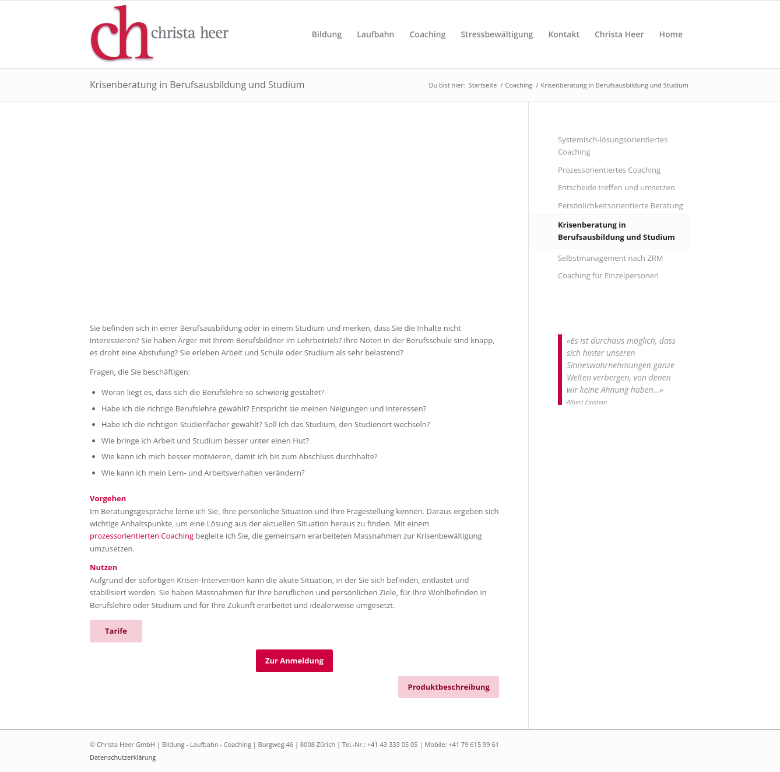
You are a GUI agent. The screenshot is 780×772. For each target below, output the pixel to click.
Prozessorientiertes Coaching (609, 170)
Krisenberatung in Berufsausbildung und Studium (197, 84)
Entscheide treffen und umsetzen (616, 187)
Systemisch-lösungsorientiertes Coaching (613, 145)
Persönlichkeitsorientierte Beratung (620, 205)
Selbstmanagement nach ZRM (610, 258)
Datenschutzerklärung (123, 757)
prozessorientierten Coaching (142, 535)
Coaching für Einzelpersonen (608, 275)
